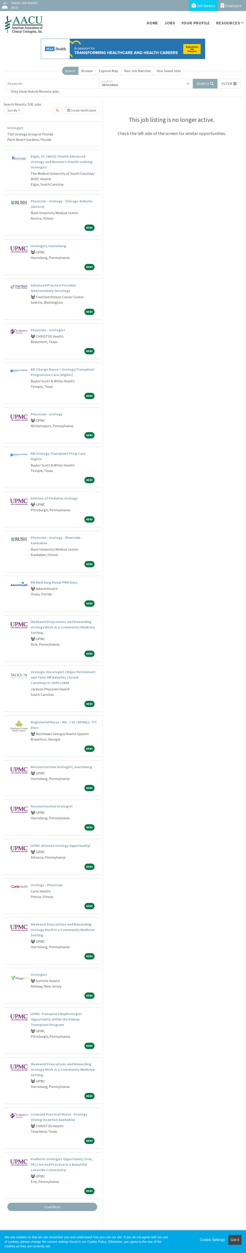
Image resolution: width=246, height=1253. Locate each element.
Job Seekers (203, 5)
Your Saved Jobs (169, 71)
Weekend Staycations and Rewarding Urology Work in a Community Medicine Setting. (63, 627)
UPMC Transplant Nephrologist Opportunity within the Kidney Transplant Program (56, 1019)
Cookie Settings (212, 1240)
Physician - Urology (47, 414)
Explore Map (108, 71)
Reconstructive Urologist (52, 806)
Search (70, 71)
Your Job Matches (137, 71)
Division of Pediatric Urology (54, 498)
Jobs (170, 23)
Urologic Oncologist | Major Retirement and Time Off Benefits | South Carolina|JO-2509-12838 (63, 677)
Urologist (15, 128)
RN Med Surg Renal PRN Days (54, 582)
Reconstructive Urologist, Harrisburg (61, 767)
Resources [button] (228, 23)
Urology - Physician (47, 885)
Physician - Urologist (48, 330)
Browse (87, 71)
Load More (52, 1207)
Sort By (12, 110)
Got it (235, 1240)
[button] (229, 84)
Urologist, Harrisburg (48, 246)
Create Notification (81, 110)
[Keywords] (52, 84)
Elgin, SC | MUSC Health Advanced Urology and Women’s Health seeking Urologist (62, 161)
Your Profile (195, 23)
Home (152, 23)
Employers (231, 5)
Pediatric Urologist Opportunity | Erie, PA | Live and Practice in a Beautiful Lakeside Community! (62, 1164)
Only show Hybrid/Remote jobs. (35, 91)
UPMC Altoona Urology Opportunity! (61, 845)
